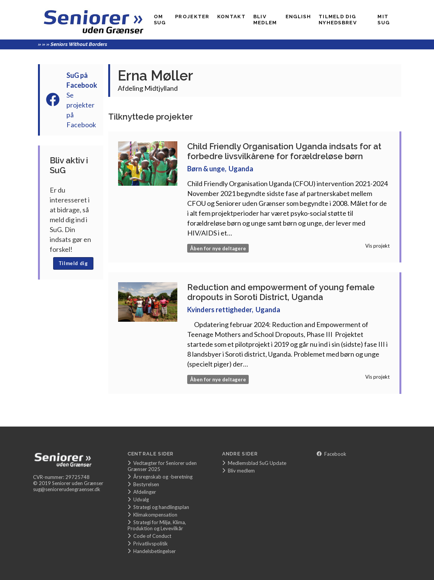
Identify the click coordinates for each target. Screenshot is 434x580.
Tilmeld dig (73, 263)
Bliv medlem (265, 19)
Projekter (192, 16)
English (298, 16)
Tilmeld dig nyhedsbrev (338, 19)
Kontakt (231, 16)
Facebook (331, 454)
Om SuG (160, 19)
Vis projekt (377, 246)
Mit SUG (383, 19)
